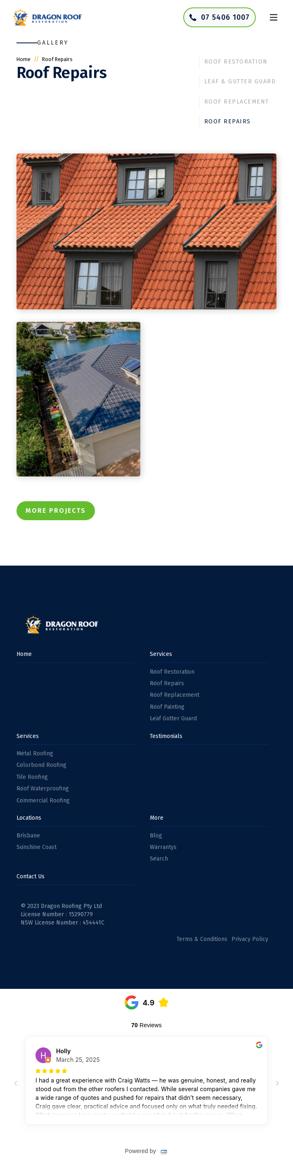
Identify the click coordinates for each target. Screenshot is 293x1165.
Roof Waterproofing (43, 788)
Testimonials (166, 736)
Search (159, 858)
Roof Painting (167, 706)
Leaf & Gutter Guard (240, 81)
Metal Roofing (35, 753)
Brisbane (28, 835)
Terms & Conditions (202, 939)
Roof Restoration (236, 61)
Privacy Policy (250, 939)
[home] (45, 17)
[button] (273, 17)
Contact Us (31, 876)
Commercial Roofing (43, 800)
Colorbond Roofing (41, 765)
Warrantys (163, 847)
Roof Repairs (227, 121)
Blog (156, 835)
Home (24, 59)
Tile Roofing (32, 777)
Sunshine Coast (37, 847)
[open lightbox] (146, 231)
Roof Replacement (236, 101)
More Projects (56, 510)
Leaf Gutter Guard (173, 718)
